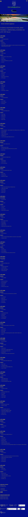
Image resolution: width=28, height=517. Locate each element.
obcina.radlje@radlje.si (4, 490)
